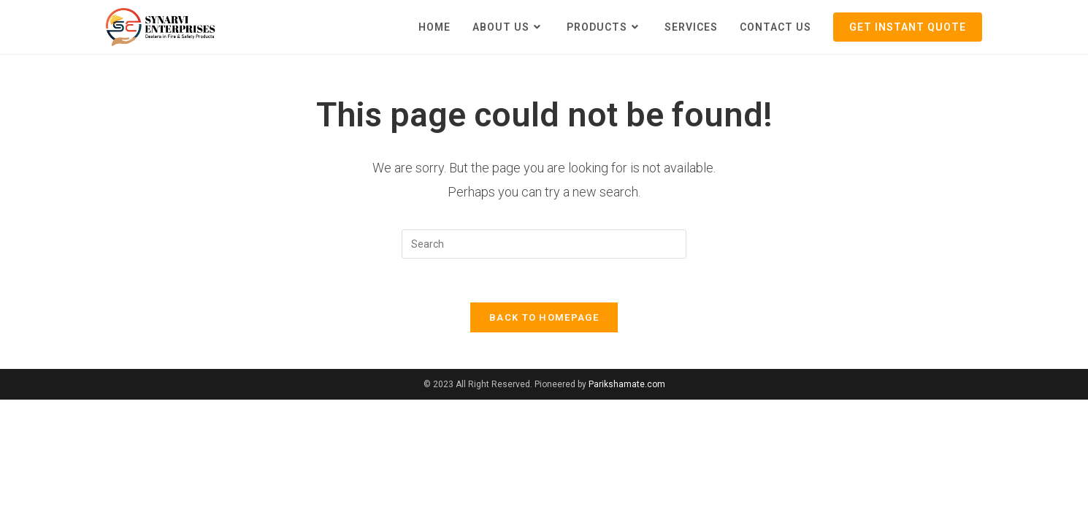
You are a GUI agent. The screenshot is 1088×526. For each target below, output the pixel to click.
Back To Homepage (544, 317)
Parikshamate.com (627, 384)
